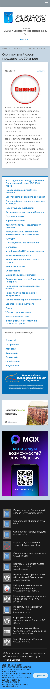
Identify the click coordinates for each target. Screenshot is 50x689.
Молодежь (11, 247)
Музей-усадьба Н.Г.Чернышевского (24, 251)
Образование (12, 270)
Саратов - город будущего (19, 304)
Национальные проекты (18, 255)
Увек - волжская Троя (17, 316)
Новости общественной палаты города (22, 261)
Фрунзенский (12, 365)
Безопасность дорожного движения (25, 197)
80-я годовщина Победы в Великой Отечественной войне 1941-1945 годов (24, 183)
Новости (18, 48)
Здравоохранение (15, 220)
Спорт (8, 308)
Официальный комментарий (20, 275)
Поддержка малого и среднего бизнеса (22, 287)
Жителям (25, 39)
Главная (6, 48)
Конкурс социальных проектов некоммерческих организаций (22, 233)
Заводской (11, 349)
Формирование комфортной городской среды (21, 322)
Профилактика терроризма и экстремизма (21, 294)
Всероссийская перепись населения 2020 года (25, 202)
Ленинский (11, 357)
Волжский (10, 340)
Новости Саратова (36, 48)
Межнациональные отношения (22, 242)
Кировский (11, 353)
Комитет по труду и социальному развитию (23, 226)
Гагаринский (12, 344)
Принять (40, 675)
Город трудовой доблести (19, 208)
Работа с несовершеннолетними (23, 299)
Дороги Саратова (14, 216)
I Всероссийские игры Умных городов (21, 191)
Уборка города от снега (18, 312)
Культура (10, 238)
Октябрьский (12, 361)
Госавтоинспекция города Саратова (24, 212)
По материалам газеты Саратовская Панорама (24, 280)
